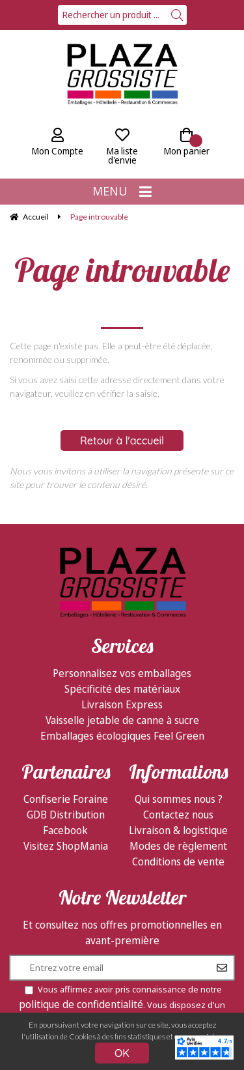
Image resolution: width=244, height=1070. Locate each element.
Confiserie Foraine (65, 799)
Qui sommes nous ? (179, 799)
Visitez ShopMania (65, 846)
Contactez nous (178, 814)
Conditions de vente (178, 861)
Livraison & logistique (178, 830)
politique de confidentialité (81, 1004)
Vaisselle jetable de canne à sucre (122, 720)
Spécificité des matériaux (122, 689)
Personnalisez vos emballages (122, 673)
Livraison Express (122, 704)
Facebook (65, 830)
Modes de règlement (178, 846)
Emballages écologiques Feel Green (122, 736)
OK (122, 1053)
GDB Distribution (66, 814)
